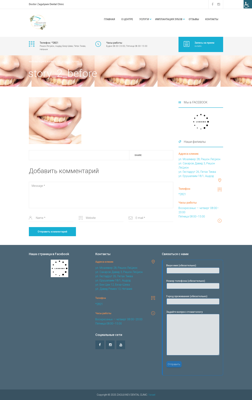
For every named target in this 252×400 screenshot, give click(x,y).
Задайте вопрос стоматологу (192, 332)
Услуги (144, 19)
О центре (127, 19)
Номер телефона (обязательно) (192, 284)
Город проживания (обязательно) (192, 299)
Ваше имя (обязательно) (192, 268)
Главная (109, 19)
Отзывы (194, 19)
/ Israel (151, 394)
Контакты (211, 19)
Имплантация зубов (168, 19)
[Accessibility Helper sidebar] (248, 4)
